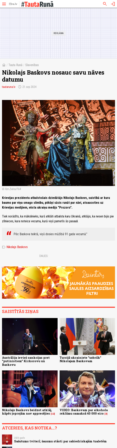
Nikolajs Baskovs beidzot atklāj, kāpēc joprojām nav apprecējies (27, 411)
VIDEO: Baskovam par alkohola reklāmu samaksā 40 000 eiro (84, 411)
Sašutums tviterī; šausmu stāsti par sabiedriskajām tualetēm (60, 441)
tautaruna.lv (8, 86)
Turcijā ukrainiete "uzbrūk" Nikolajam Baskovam (80, 359)
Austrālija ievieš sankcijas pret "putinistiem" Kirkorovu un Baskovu (26, 361)
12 (53, 413)
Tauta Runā (15, 65)
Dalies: (43, 256)
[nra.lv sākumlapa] (13, 4)
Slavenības (32, 65)
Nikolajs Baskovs (15, 247)
